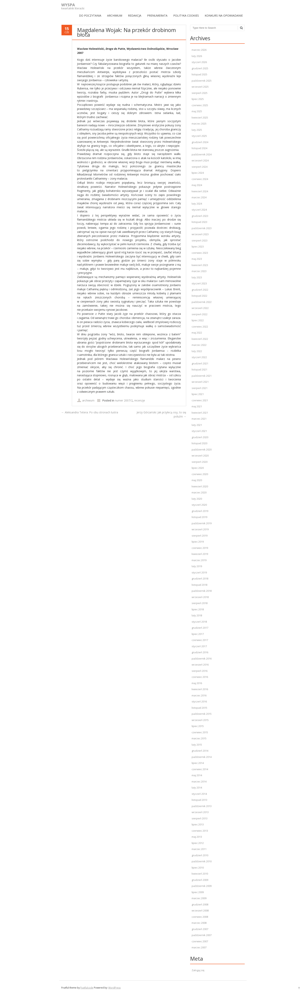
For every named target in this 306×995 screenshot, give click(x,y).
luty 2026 (197, 56)
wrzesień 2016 (200, 664)
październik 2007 (202, 935)
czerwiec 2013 (200, 830)
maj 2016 (197, 683)
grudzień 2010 (200, 855)
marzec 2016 (199, 695)
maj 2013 (197, 836)
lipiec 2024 (198, 172)
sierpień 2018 (199, 603)
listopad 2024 (199, 148)
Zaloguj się (198, 970)
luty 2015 (197, 744)
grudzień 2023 (200, 216)
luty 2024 (197, 203)
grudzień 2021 (200, 363)
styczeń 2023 (199, 283)
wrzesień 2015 (200, 720)
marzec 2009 (199, 898)
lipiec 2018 (198, 609)
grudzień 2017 (200, 627)
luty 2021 (197, 425)
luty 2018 (197, 615)
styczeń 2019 (199, 572)
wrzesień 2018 (200, 597)
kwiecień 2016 (200, 689)
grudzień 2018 (200, 578)
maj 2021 (197, 406)
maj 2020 (197, 480)
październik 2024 (202, 154)
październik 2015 (202, 714)
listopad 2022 (199, 295)
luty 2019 (197, 566)
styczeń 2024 (199, 209)
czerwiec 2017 (200, 640)
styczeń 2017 (199, 646)
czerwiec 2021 (200, 400)
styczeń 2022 (199, 357)
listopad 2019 (199, 517)
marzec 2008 (199, 923)
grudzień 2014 (200, 750)
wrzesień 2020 (200, 455)
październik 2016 (202, 658)
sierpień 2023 (199, 240)
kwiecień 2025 (200, 117)
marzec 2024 (199, 197)
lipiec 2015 (198, 726)
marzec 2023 (199, 271)
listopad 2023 (199, 222)
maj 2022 (197, 332)
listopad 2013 (199, 800)
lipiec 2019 (198, 541)
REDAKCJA (134, 15)
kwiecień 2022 (200, 339)
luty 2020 (197, 498)
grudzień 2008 (200, 904)
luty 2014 (197, 787)
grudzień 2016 (200, 652)
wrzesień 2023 (200, 234)
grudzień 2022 (200, 289)
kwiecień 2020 (200, 486)
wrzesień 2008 (200, 910)
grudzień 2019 (200, 511)
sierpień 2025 (199, 93)
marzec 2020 (199, 492)
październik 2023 (202, 228)
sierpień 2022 (199, 314)
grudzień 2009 (200, 880)
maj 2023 (197, 259)
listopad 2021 (199, 369)
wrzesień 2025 (200, 86)
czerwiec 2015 (200, 732)
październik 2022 (202, 302)
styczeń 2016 (199, 701)
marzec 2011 (199, 849)
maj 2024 (197, 185)
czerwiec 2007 (200, 941)
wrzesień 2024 (200, 160)
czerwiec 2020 (200, 474)
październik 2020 (202, 449)
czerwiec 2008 (200, 916)
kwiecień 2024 (200, 191)
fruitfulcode (86, 987)
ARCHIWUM (114, 15)
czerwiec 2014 (200, 769)
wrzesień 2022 (200, 308)
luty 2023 (197, 277)
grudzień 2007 (200, 929)
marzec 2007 (199, 947)
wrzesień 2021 (200, 382)
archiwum (88, 400)
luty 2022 (197, 351)
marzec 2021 (199, 418)
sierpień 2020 (199, 462)
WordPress (114, 987)
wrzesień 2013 (200, 812)
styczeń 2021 (199, 431)
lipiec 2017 (198, 634)
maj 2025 (197, 111)
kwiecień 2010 (200, 873)
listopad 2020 (199, 443)
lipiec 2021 (198, 394)
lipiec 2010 (198, 867)
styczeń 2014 (199, 794)
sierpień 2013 (199, 818)
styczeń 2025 (199, 136)
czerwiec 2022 (200, 326)
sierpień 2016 (199, 671)
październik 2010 (202, 861)
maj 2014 (197, 775)
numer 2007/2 (124, 400)
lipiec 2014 (198, 763)
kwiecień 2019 (200, 554)
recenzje (139, 400)
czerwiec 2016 (200, 677)
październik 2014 (202, 757)
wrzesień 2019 (200, 529)
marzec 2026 (199, 50)
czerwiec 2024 (200, 179)
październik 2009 (202, 886)
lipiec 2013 (198, 824)
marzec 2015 (199, 738)
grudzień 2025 (200, 68)
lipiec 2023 (198, 246)
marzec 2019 (199, 560)
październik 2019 (202, 523)
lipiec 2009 (198, 892)
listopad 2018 (199, 584)
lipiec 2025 (198, 99)
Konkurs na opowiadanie (224, 15)
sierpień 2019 (199, 535)
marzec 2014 (199, 781)
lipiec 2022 (198, 320)
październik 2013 (202, 806)
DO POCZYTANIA (90, 15)
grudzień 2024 (200, 142)
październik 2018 (202, 591)
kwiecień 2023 (200, 265)
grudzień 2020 (200, 437)
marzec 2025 (199, 123)
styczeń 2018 (199, 621)
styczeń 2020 (199, 504)
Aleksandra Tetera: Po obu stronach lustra (89, 412)
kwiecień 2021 (200, 412)
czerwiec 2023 (200, 253)
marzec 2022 (199, 345)
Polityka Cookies (186, 15)
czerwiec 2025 (200, 105)
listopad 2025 (199, 74)
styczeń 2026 (199, 62)
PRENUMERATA (157, 15)
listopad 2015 (199, 707)
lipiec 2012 (198, 843)
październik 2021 (202, 375)
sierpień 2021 (199, 388)
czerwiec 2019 (200, 548)
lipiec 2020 (198, 468)
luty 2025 (197, 130)
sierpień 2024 (199, 166)
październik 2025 (202, 80)
